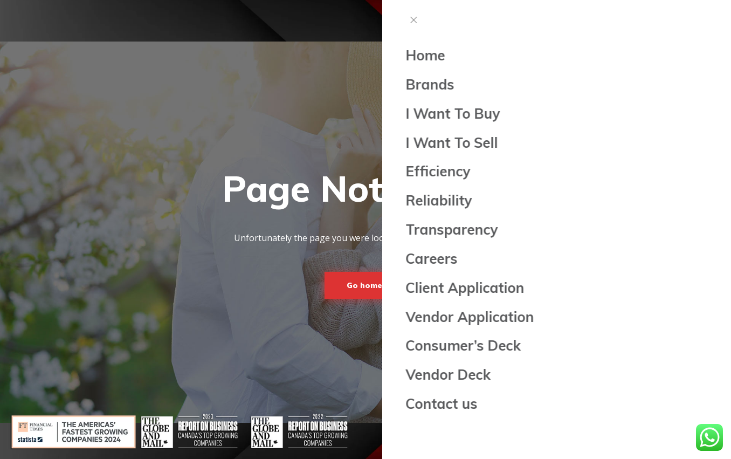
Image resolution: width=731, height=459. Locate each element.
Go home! (365, 285)
